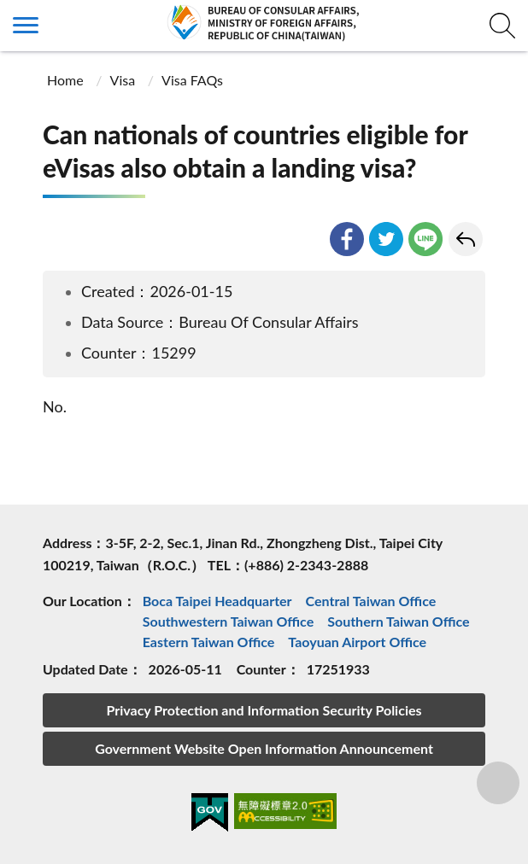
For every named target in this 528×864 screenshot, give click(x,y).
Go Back (466, 239)
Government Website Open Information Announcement (264, 748)
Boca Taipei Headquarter (217, 601)
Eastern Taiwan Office (209, 641)
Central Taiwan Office (371, 601)
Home (65, 80)
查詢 (502, 25)
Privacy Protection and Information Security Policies (263, 710)
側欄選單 (25, 25)
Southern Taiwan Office (398, 621)
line (425, 239)
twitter (386, 239)
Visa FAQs (192, 80)
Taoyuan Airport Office (357, 641)
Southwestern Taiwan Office (228, 621)
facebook (347, 239)
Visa (123, 80)
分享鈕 (498, 783)
